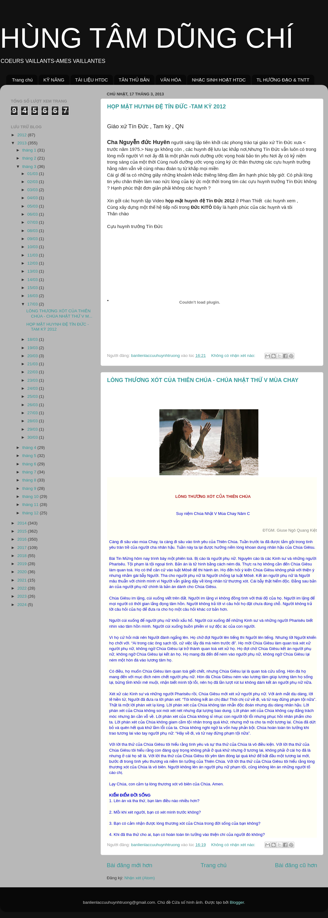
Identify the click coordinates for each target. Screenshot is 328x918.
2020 (22, 571)
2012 (22, 135)
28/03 (33, 421)
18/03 (33, 339)
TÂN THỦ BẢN (134, 79)
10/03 (33, 246)
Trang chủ (22, 79)
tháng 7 (29, 472)
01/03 (33, 173)
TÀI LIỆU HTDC (91, 79)
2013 (22, 143)
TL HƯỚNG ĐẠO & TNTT (283, 79)
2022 (22, 588)
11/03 (33, 255)
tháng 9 (29, 488)
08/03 (33, 230)
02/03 (33, 181)
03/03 (33, 189)
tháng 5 (29, 455)
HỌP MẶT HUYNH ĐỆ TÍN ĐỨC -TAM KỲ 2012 (166, 106)
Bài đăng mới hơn (129, 865)
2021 (22, 580)
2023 (22, 596)
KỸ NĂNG (53, 79)
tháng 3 (29, 166)
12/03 (33, 263)
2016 (22, 539)
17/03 (33, 304)
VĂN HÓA (170, 79)
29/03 (33, 429)
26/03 (33, 404)
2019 (22, 563)
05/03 (33, 206)
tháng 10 (31, 496)
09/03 (33, 238)
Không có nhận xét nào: (233, 355)
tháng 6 (29, 464)
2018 (22, 555)
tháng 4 (29, 447)
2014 (22, 523)
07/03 (33, 222)
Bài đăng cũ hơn (296, 865)
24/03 (33, 388)
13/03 (33, 271)
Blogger (237, 902)
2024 (22, 604)
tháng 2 (29, 158)
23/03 (33, 380)
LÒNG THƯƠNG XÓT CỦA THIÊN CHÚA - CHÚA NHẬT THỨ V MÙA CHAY (203, 380)
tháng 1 (29, 150)
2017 (22, 547)
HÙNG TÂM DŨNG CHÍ (146, 38)
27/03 (33, 413)
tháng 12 (31, 513)
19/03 (33, 347)
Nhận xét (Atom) (139, 878)
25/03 (33, 396)
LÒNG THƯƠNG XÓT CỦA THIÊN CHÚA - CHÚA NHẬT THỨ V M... (59, 313)
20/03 (33, 356)
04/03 (33, 197)
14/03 (33, 279)
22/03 (33, 372)
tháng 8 (29, 480)
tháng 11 (31, 504)
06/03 (33, 214)
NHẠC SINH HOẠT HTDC (219, 79)
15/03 (33, 287)
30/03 (33, 437)
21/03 (33, 364)
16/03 (33, 295)
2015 (22, 531)
